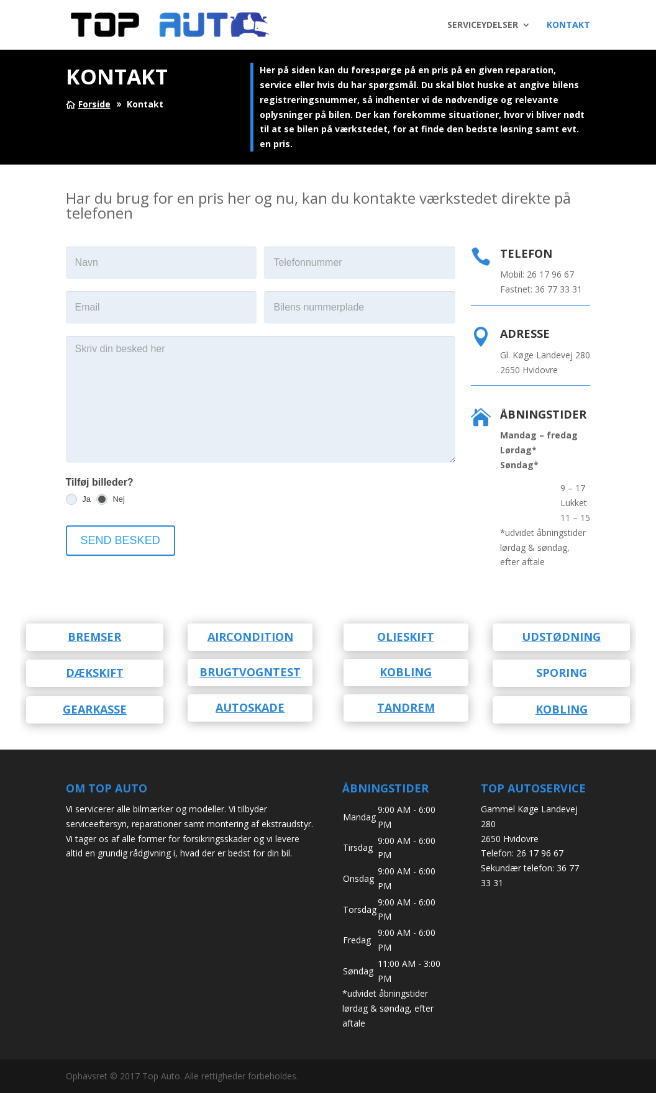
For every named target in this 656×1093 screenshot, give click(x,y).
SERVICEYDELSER (482, 25)
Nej (110, 499)
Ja (78, 499)
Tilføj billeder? (100, 482)
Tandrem (406, 707)
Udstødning (561, 636)
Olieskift (405, 636)
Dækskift (95, 672)
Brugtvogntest (250, 671)
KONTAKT (568, 25)
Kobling (561, 709)
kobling (406, 671)
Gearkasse (95, 709)
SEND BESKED (120, 540)
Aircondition (250, 636)
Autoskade (250, 707)
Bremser (94, 636)
